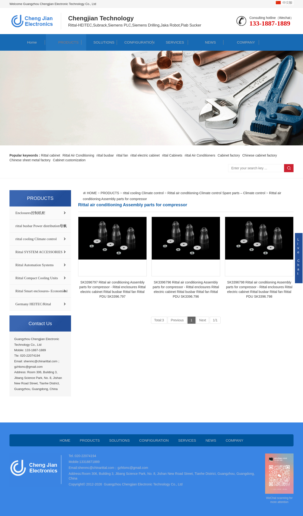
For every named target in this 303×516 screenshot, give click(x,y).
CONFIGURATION (134, 42)
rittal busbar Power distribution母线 (41, 226)
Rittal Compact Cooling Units (36, 278)
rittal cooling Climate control (36, 239)
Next (202, 320)
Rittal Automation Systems (34, 265)
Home (27, 42)
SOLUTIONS (99, 42)
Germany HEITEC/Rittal (33, 304)
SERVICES (170, 42)
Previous (177, 320)
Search (289, 168)
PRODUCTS (63, 42)
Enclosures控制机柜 (30, 213)
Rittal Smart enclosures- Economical (41, 291)
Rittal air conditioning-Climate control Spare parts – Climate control (216, 193)
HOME (92, 193)
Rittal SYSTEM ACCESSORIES (38, 252)
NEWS (205, 42)
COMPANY (241, 42)
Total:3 (159, 320)
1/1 (215, 320)
